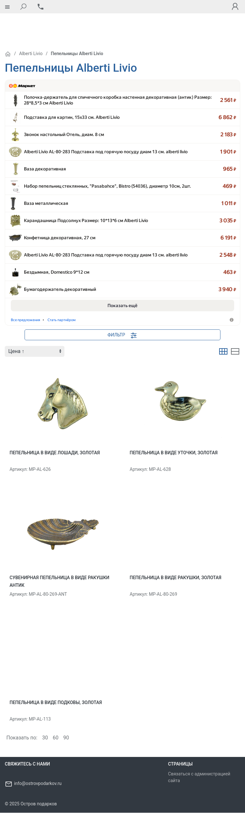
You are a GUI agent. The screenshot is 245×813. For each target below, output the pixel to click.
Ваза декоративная (45, 151)
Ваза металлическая (46, 189)
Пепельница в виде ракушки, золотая (175, 577)
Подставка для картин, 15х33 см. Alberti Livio (72, 94)
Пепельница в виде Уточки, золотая (174, 453)
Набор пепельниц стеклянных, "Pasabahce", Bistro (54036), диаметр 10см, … (104, 170)
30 (45, 738)
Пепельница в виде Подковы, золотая (56, 702)
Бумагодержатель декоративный (60, 285)
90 (66, 738)
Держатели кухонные (33, 320)
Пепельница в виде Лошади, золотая (55, 453)
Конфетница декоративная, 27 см (59, 228)
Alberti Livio (30, 26)
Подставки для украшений (91, 320)
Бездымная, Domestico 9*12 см (56, 266)
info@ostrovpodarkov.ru (38, 783)
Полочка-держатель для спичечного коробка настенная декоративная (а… (104, 75)
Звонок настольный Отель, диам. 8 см (64, 113)
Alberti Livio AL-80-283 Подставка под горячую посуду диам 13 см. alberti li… (104, 132)
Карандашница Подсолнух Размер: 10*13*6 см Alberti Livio (86, 209)
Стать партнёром (143, 320)
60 (55, 738)
